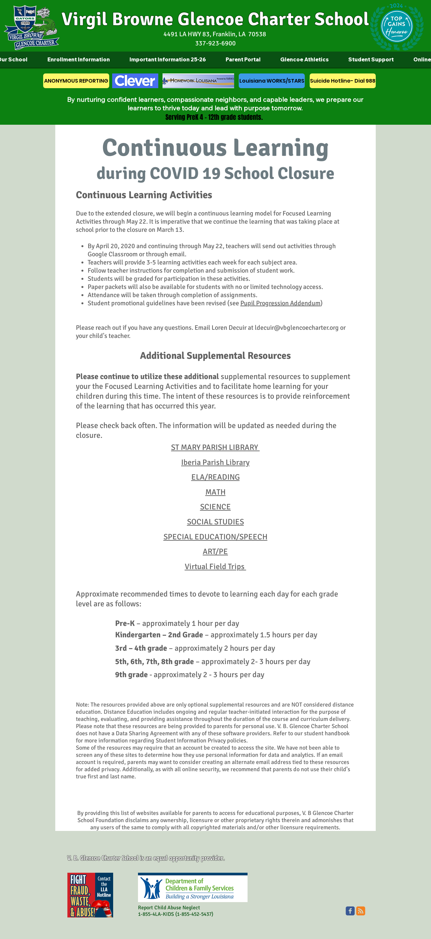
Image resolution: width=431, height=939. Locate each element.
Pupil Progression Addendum (280, 303)
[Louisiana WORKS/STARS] (272, 80)
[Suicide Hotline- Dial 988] (343, 80)
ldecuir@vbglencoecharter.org (297, 328)
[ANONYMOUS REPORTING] (76, 80)
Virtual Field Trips (215, 566)
